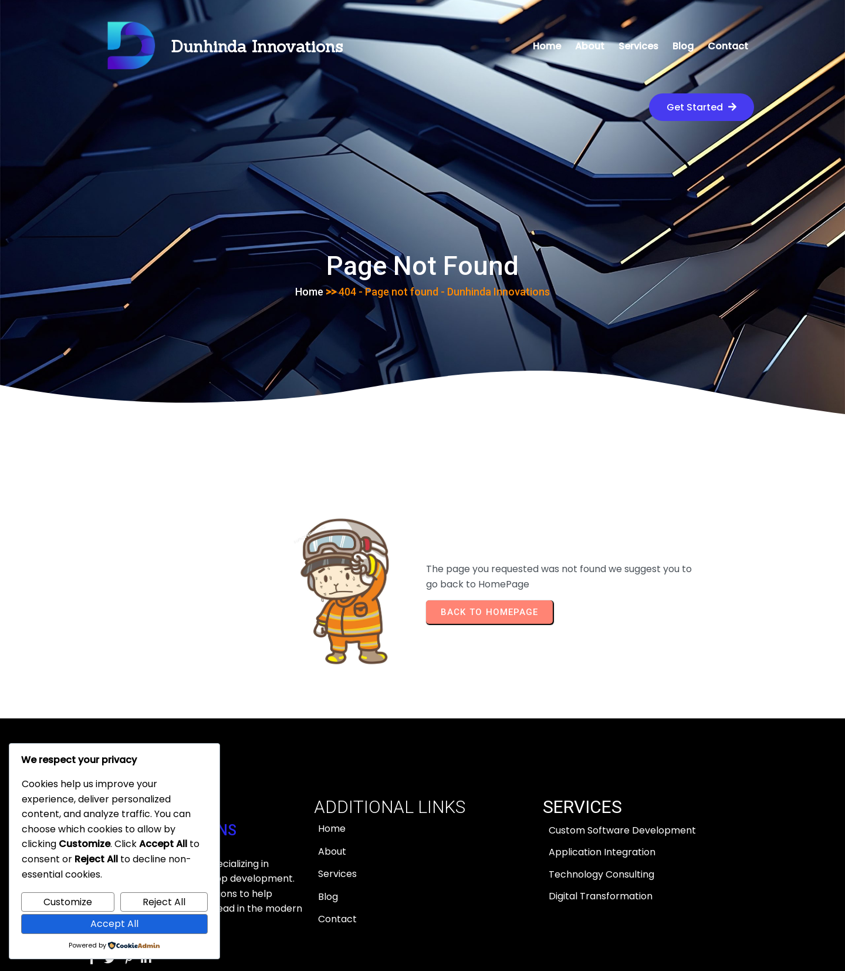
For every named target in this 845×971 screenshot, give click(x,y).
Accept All (114, 923)
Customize (67, 902)
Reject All (164, 902)
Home (309, 236)
